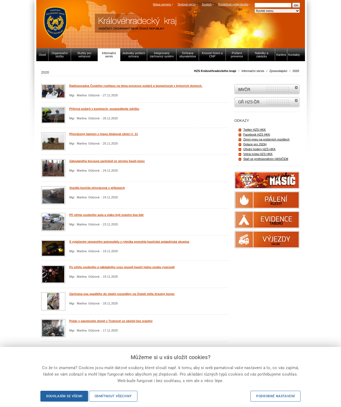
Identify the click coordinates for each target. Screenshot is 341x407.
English (207, 4)
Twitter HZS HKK (254, 129)
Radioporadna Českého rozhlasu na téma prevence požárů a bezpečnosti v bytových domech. (135, 85)
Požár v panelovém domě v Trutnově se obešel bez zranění (111, 321)
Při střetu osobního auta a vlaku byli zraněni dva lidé (106, 214)
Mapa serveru (162, 4)
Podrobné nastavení (275, 396)
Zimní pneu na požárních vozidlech (266, 139)
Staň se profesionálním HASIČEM (265, 158)
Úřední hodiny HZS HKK (259, 149)
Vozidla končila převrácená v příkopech (97, 187)
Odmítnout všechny (113, 396)
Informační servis (253, 71)
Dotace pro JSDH (255, 144)
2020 (295, 71)
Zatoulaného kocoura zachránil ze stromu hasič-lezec (107, 161)
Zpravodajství (278, 71)
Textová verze (186, 4)
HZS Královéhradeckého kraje (215, 71)
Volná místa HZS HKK (258, 154)
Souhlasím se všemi (64, 396)
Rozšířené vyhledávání (233, 4)
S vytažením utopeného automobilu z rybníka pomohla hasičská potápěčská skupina (129, 241)
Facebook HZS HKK (256, 134)
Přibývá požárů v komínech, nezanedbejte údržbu (104, 108)
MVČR (267, 89)
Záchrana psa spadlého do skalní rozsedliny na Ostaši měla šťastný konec (122, 294)
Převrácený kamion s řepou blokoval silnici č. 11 (103, 134)
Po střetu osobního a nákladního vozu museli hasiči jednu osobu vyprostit (122, 267)
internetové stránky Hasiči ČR (267, 102)
